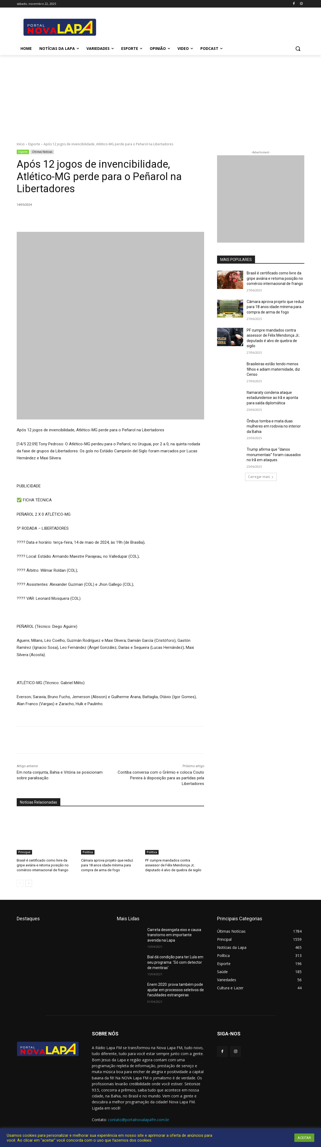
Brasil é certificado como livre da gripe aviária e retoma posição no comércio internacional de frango (43, 865)
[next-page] (28, 883)
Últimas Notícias (42, 152)
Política (88, 852)
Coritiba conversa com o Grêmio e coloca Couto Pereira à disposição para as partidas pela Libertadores (161, 778)
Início (21, 144)
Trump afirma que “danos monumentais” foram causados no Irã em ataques (274, 454)
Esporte (34, 144)
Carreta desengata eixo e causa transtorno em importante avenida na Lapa (174, 935)
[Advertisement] (160, 95)
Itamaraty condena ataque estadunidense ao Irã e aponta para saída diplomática (272, 397)
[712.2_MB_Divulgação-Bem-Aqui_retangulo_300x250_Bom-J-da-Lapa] (260, 199)
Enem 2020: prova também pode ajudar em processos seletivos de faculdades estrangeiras (175, 989)
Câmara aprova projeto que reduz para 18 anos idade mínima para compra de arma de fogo (107, 865)
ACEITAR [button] (304, 1138)
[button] (297, 48)
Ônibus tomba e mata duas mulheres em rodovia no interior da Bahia (274, 426)
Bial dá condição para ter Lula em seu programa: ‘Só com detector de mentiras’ (175, 962)
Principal (24, 852)
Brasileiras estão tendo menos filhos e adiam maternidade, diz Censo (273, 369)
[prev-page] (20, 883)
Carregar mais (261, 476)
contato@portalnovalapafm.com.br (138, 1119)
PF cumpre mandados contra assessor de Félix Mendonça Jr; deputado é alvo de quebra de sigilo (173, 865)
